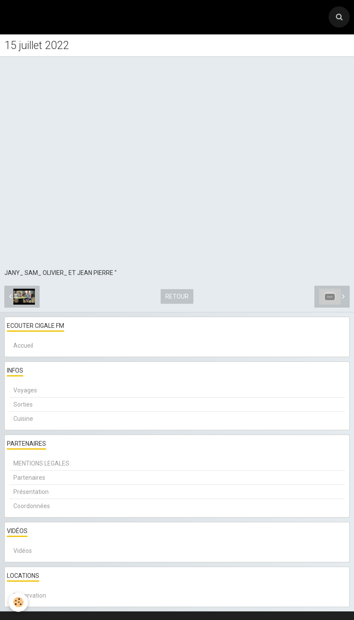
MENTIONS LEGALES (41, 463)
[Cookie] (18, 602)
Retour (177, 296)
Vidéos (22, 550)
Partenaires (29, 477)
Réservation (29, 595)
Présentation (31, 491)
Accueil (23, 345)
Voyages (25, 390)
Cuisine (23, 418)
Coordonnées (31, 506)
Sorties (23, 404)
